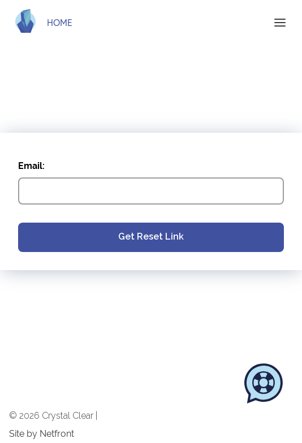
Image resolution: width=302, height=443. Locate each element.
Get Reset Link (151, 236)
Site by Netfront (41, 433)
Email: (31, 165)
